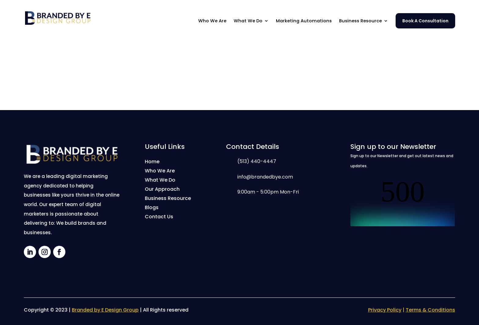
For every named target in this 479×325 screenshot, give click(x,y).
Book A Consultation (425, 21)
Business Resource (360, 21)
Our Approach (162, 190)
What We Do (248, 21)
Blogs (152, 208)
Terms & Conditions (430, 309)
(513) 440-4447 (256, 161)
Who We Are (212, 21)
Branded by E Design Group (105, 309)
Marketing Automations (304, 21)
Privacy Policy (384, 309)
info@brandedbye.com (265, 176)
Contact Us (159, 217)
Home (152, 162)
